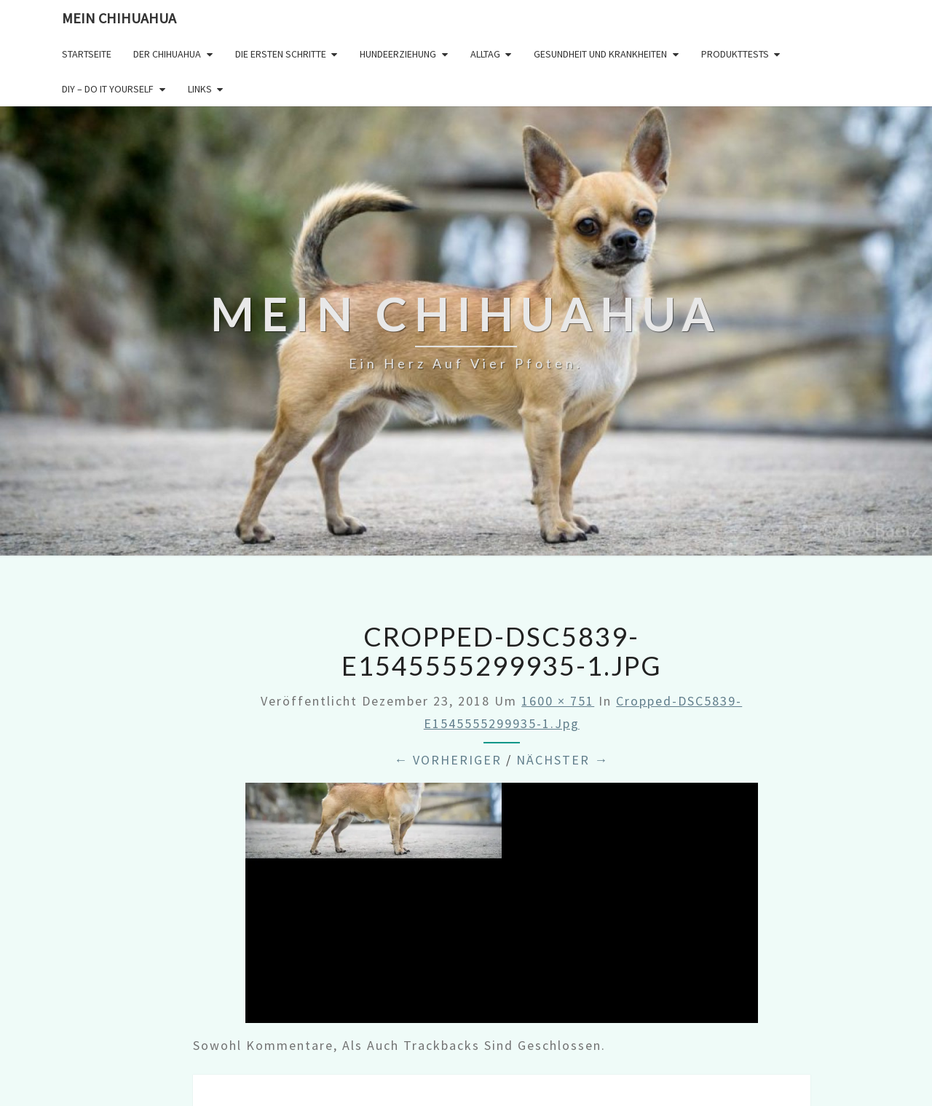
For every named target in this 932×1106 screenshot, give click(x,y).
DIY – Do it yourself (108, 88)
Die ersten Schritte (280, 53)
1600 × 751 (557, 700)
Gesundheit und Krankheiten (600, 53)
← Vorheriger (448, 759)
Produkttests (735, 53)
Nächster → (562, 759)
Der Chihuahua (167, 53)
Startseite (86, 53)
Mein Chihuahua (119, 18)
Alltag (485, 53)
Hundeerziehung (398, 53)
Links (200, 88)
